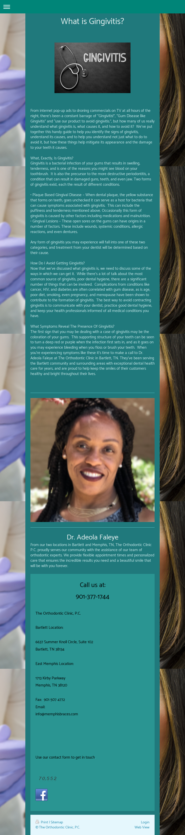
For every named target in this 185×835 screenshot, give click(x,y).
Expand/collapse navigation (92, 6)
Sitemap (57, 822)
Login (145, 822)
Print (42, 822)
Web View (142, 827)
